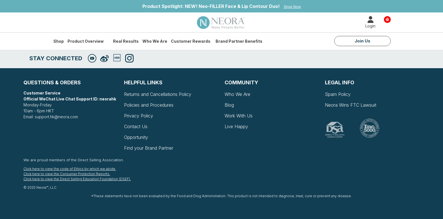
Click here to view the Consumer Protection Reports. (66, 174)
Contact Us (135, 126)
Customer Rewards (190, 41)
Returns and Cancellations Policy (157, 94)
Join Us (362, 41)
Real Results (126, 41)
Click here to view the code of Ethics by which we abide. (69, 169)
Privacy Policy (138, 116)
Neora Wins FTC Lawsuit (350, 105)
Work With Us (239, 116)
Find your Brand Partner (148, 148)
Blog (229, 105)
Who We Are (154, 41)
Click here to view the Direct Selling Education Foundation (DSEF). (77, 179)
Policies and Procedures (148, 105)
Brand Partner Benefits (239, 41)
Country (387, 19)
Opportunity (136, 137)
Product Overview (86, 41)
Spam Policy (338, 94)
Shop (58, 41)
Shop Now (292, 7)
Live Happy (236, 126)
